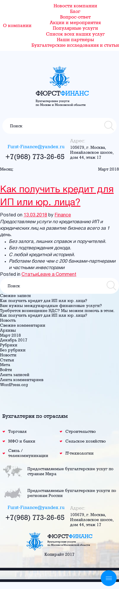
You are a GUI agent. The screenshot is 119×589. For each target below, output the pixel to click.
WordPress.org (14, 384)
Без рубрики (13, 350)
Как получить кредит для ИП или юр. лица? (57, 196)
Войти (6, 369)
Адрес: (77, 141)
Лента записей (14, 374)
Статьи (30, 275)
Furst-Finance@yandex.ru (36, 146)
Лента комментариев (21, 379)
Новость (8, 320)
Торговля (17, 431)
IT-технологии (79, 453)
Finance (62, 215)
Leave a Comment (57, 274)
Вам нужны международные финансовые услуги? (51, 305)
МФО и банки (21, 441)
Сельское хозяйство (85, 441)
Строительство (80, 431)
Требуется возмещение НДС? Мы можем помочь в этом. (57, 310)
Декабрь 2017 (13, 340)
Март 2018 (10, 335)
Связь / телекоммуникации (28, 453)
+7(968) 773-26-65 (35, 156)
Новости (8, 355)
